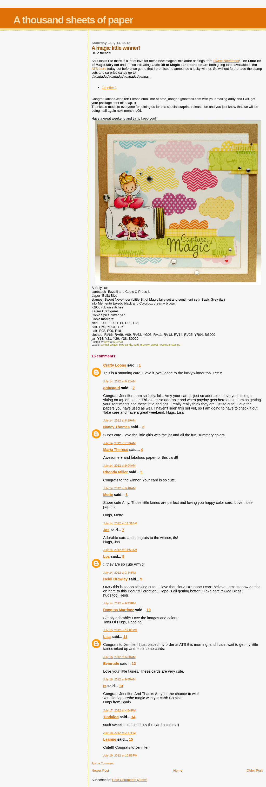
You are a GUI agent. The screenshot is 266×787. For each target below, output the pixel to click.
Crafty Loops (114, 365)
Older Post (255, 770)
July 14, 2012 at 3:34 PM (119, 572)
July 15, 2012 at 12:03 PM (120, 630)
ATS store (98, 69)
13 (121, 686)
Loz (106, 556)
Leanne (109, 739)
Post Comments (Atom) (129, 780)
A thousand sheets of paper (73, 20)
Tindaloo (110, 717)
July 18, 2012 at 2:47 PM (119, 732)
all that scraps (109, 344)
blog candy (125, 344)
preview (144, 344)
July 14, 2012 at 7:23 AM (119, 443)
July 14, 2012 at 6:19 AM (119, 420)
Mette (108, 495)
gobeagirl (111, 388)
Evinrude (111, 663)
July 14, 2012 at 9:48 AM (119, 488)
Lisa (107, 637)
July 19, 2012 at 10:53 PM (120, 755)
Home (177, 770)
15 (131, 739)
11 (125, 637)
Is (104, 686)
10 (149, 610)
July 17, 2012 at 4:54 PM (119, 710)
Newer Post (100, 770)
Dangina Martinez (118, 610)
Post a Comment (102, 763)
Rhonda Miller (115, 472)
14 (133, 717)
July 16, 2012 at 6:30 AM (119, 657)
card (136, 344)
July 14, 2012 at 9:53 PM (119, 603)
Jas (106, 530)
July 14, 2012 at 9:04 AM (119, 465)
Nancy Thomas (116, 427)
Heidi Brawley (115, 579)
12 (134, 663)
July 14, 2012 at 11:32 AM (120, 523)
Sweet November (226, 61)
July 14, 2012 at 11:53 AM (120, 549)
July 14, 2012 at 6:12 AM (119, 381)
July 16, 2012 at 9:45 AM (119, 679)
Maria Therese (115, 450)
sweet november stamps (165, 344)
